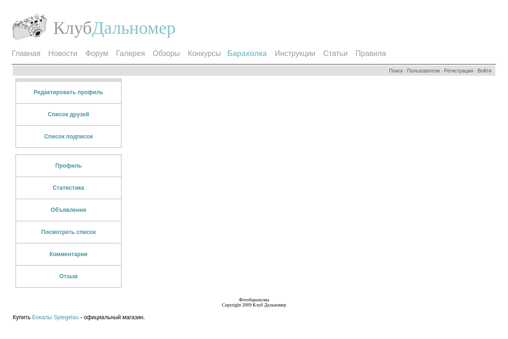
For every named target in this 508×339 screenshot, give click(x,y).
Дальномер (134, 28)
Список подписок (68, 136)
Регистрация (458, 70)
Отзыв (68, 276)
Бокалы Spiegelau (56, 317)
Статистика (68, 188)
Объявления (68, 210)
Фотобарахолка (254, 299)
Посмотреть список (68, 232)
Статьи (335, 53)
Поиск (396, 70)
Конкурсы (204, 53)
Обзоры (166, 53)
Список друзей (68, 114)
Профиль (68, 165)
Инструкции (294, 53)
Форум (96, 53)
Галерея (130, 53)
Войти (484, 70)
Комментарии (68, 254)
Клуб (72, 28)
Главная (26, 53)
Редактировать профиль (69, 92)
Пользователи (423, 70)
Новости (63, 53)
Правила (370, 53)
